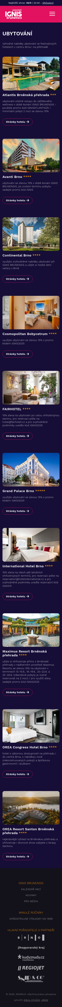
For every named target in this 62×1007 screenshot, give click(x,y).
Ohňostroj (48, 3)
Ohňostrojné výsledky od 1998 (31, 918)
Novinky (30, 895)
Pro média (31, 901)
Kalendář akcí (31, 889)
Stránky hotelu (15, 121)
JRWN (44, 1000)
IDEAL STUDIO (32, 1000)
